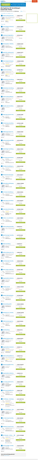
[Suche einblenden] (24, 1)
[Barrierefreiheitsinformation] (30, 1)
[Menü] (31, 1)
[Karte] (22, 11)
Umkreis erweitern (6, 456)
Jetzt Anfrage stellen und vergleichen (6, 4)
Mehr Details (20, 18)
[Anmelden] (27, 1)
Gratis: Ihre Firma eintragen (34, 1)
